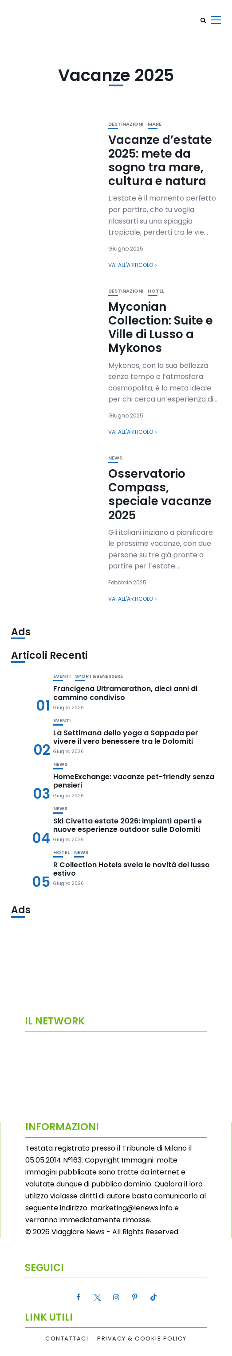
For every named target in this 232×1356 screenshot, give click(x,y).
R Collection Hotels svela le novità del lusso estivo (131, 869)
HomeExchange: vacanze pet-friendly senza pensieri (133, 781)
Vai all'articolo (130, 265)
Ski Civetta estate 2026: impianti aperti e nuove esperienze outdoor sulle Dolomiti (127, 825)
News (115, 458)
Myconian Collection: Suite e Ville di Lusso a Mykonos (160, 327)
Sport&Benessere (99, 676)
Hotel (156, 291)
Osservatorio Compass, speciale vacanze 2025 (160, 494)
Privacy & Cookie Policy (142, 1339)
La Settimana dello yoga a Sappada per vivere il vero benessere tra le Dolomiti (125, 737)
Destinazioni (125, 124)
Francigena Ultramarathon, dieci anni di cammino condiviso (125, 693)
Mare (154, 124)
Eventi (62, 676)
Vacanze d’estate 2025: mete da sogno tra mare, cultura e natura (160, 160)
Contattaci (66, 1339)
